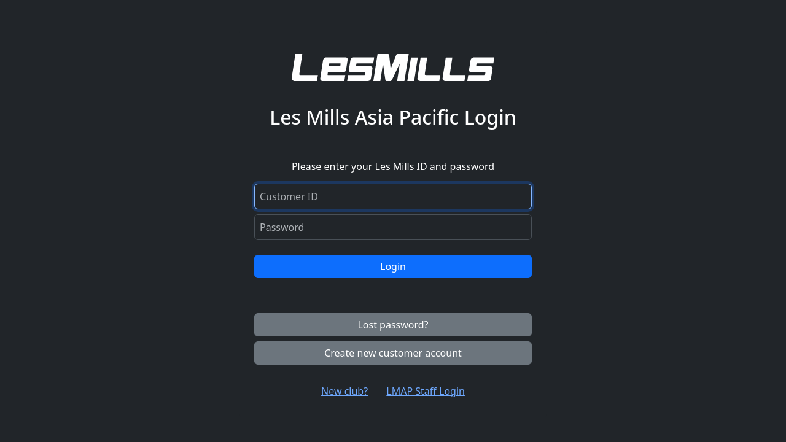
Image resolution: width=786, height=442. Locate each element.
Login (393, 266)
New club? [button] (344, 391)
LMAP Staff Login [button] (425, 391)
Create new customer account (393, 353)
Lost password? (392, 325)
